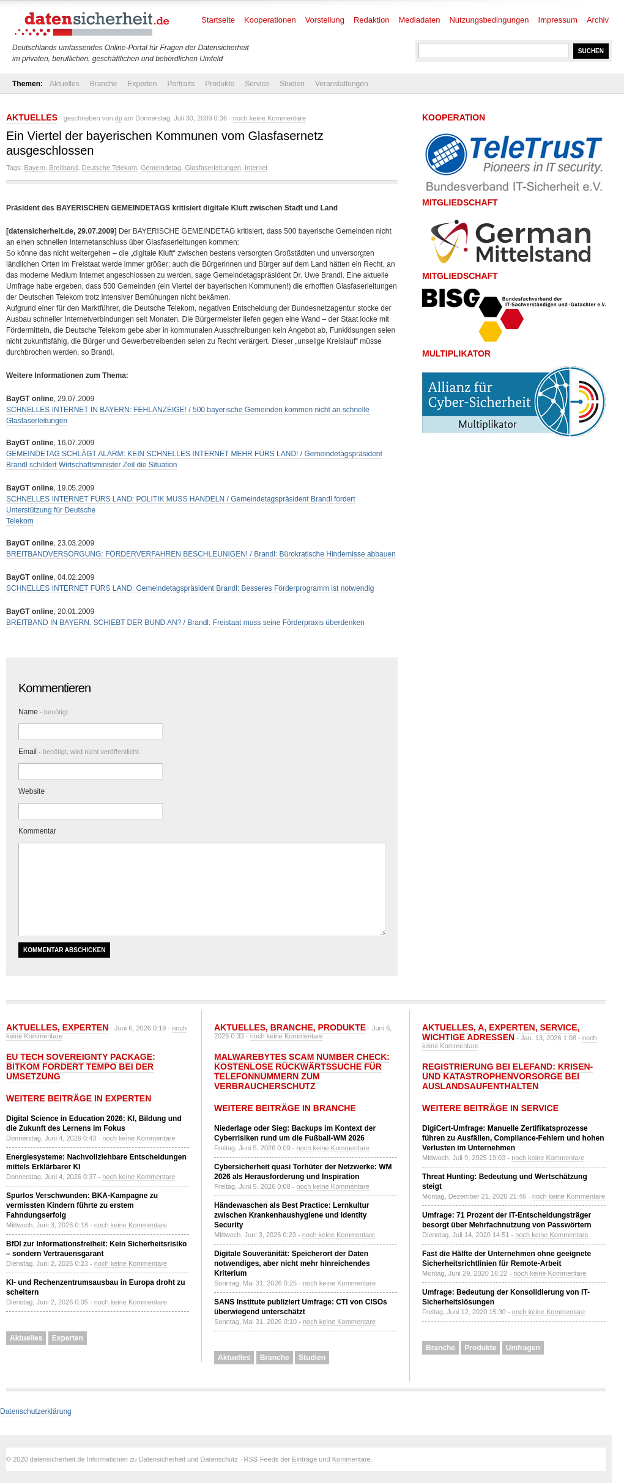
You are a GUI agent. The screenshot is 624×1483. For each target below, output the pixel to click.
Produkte (219, 84)
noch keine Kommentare (269, 118)
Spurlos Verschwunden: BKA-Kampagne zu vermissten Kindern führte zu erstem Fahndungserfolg (82, 1205)
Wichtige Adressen (468, 1037)
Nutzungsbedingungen (489, 19)
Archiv (598, 19)
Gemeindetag (161, 167)
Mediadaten (419, 19)
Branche (103, 84)
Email (79, 751)
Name (43, 712)
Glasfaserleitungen (213, 167)
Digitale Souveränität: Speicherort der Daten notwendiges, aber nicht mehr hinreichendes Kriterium (292, 1263)
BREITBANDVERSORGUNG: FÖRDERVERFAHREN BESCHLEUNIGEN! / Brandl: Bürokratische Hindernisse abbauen (201, 554)
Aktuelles (65, 84)
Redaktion (372, 19)
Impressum (558, 19)
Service (257, 84)
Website (31, 791)
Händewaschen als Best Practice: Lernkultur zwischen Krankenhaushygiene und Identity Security (291, 1215)
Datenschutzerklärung (36, 1411)
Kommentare (351, 1459)
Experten (142, 84)
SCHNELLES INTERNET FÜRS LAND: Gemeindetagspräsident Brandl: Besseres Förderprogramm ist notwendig (190, 588)
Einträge (304, 1459)
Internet (256, 167)
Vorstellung (324, 19)
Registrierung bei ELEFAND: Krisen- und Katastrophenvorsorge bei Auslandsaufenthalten (507, 1076)
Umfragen (523, 1348)
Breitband (63, 167)
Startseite (218, 19)
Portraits (181, 84)
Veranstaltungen (341, 84)
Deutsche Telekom (109, 167)
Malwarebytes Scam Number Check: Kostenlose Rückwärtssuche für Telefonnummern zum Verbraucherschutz (302, 1071)
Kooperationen (270, 19)
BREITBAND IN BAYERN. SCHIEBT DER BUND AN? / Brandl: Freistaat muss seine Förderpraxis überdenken (185, 622)
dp (118, 118)
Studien (292, 84)
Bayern (34, 167)
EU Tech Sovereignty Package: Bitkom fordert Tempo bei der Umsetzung (80, 1066)
